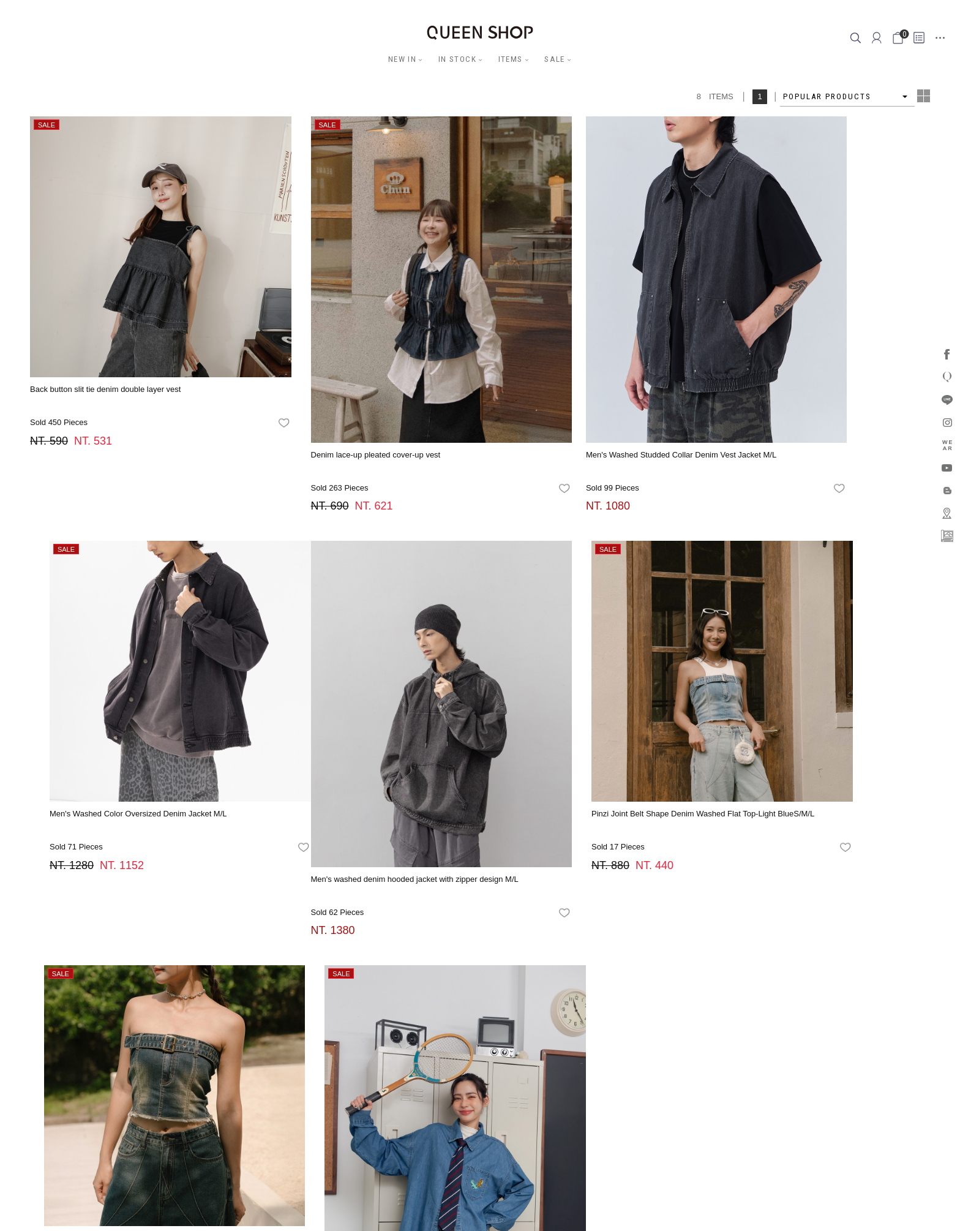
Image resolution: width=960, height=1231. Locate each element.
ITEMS (510, 59)
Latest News (364, 1038)
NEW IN (402, 59)
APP (522, 977)
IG (449, 977)
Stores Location (422, 1038)
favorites (234, 373)
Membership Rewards (581, 1038)
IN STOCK (457, 59)
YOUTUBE (494, 977)
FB (436, 977)
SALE (555, 59)
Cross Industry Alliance (497, 1038)
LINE (466, 977)
